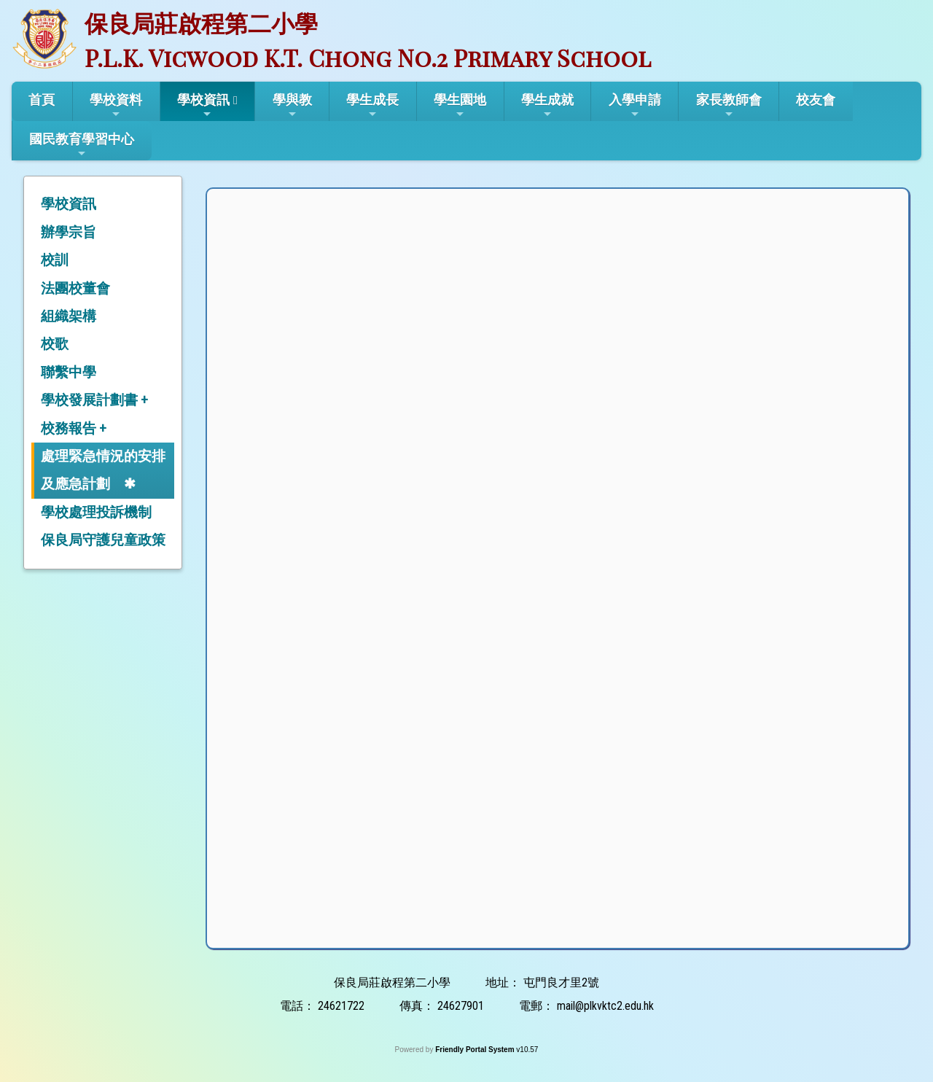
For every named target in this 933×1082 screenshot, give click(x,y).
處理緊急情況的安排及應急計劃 (103, 470)
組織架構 (68, 316)
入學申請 (635, 106)
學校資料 (116, 106)
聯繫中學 (68, 372)
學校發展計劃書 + (94, 400)
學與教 (292, 106)
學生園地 (460, 106)
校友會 (815, 99)
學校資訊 (203, 106)
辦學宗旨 (68, 232)
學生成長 (372, 106)
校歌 (55, 343)
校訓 (55, 260)
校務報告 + (73, 428)
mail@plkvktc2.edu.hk (605, 1006)
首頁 (41, 99)
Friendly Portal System (475, 1050)
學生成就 (547, 106)
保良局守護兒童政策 (103, 540)
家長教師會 (729, 106)
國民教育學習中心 (81, 145)
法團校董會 (75, 288)
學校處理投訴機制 (96, 512)
